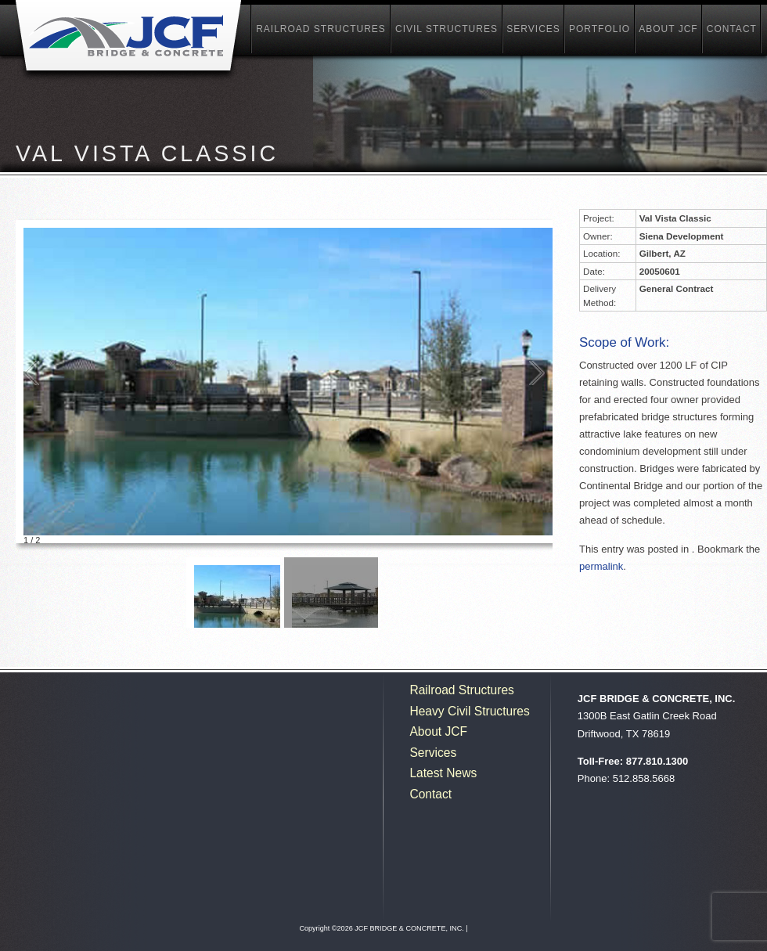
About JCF (668, 28)
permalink (601, 566)
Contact (732, 28)
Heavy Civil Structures (469, 711)
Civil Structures (446, 28)
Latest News (443, 773)
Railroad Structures (321, 28)
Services (533, 28)
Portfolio (599, 28)
